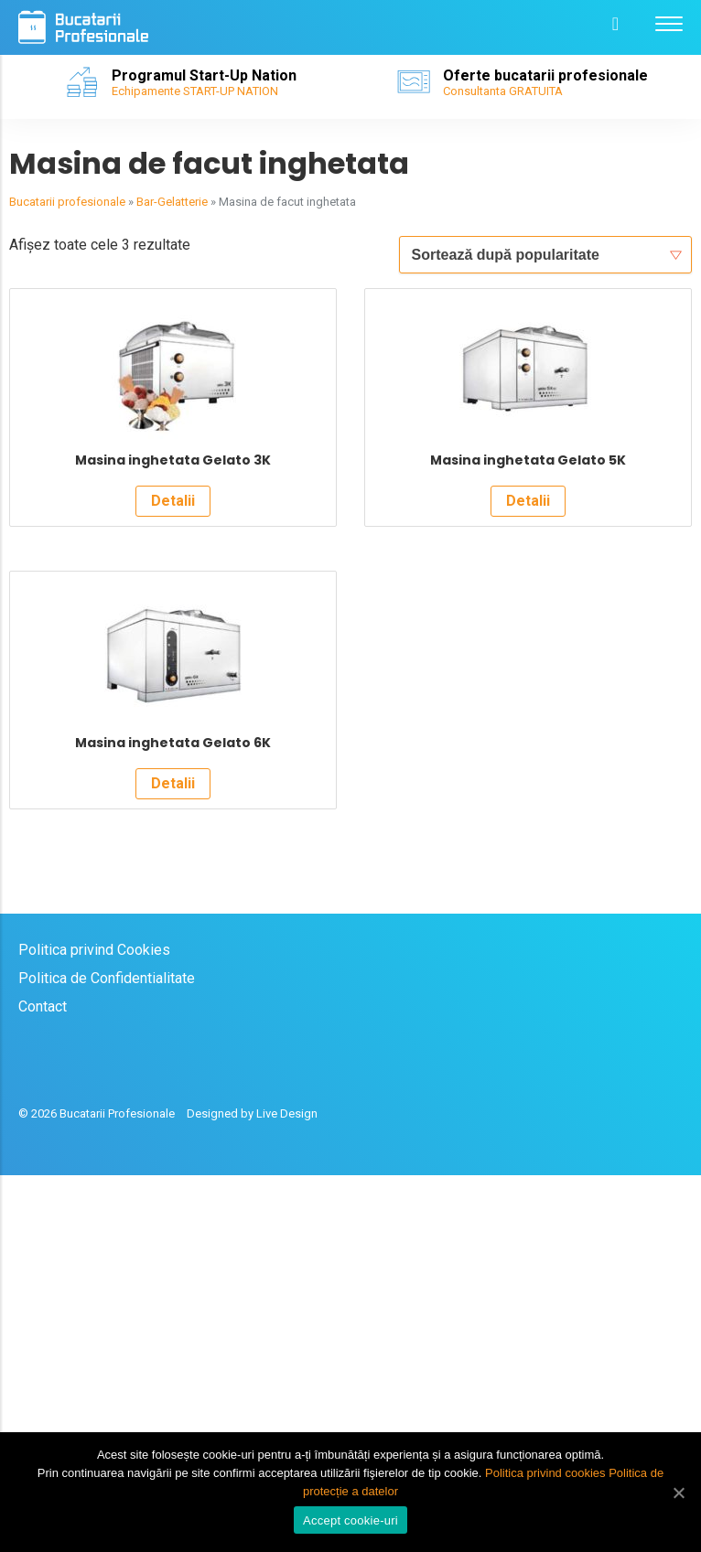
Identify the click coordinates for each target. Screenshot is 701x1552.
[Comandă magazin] (545, 254)
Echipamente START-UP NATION (195, 91)
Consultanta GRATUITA (503, 91)
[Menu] (669, 23)
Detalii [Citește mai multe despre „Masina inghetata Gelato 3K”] (173, 689)
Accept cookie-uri (350, 1520)
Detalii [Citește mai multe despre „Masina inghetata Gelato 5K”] (528, 689)
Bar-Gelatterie (172, 202)
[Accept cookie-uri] (678, 1492)
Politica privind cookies (545, 1473)
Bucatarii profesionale (67, 202)
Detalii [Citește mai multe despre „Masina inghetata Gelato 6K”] (173, 1160)
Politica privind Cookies (94, 1326)
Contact (42, 1383)
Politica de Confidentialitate (106, 1355)
